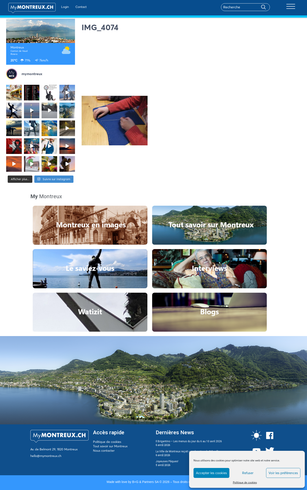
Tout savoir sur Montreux (110, 446)
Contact (76, 7)
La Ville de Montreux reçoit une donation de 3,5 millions (189, 451)
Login (60, 7)
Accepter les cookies (211, 473)
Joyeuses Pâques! (167, 461)
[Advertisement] (191, 65)
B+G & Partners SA (145, 482)
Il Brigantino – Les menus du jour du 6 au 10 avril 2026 (189, 441)
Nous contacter (104, 451)
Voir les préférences (283, 473)
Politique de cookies (245, 482)
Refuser (247, 473)
